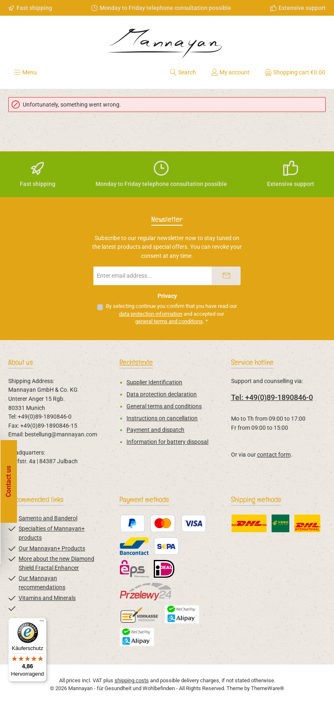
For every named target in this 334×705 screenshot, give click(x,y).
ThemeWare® (267, 688)
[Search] (182, 72)
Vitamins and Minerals (47, 598)
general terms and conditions (169, 321)
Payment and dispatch (155, 429)
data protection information (150, 314)
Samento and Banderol (48, 518)
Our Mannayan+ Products (52, 548)
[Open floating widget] (10, 481)
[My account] (230, 72)
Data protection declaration (161, 394)
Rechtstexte (136, 362)
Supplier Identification (154, 382)
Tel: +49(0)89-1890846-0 (272, 397)
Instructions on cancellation (162, 418)
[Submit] (226, 276)
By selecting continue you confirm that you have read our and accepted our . (171, 314)
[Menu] (25, 72)
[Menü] (42, 623)
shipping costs (132, 680)
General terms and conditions (164, 406)
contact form (274, 454)
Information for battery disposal (167, 441)
